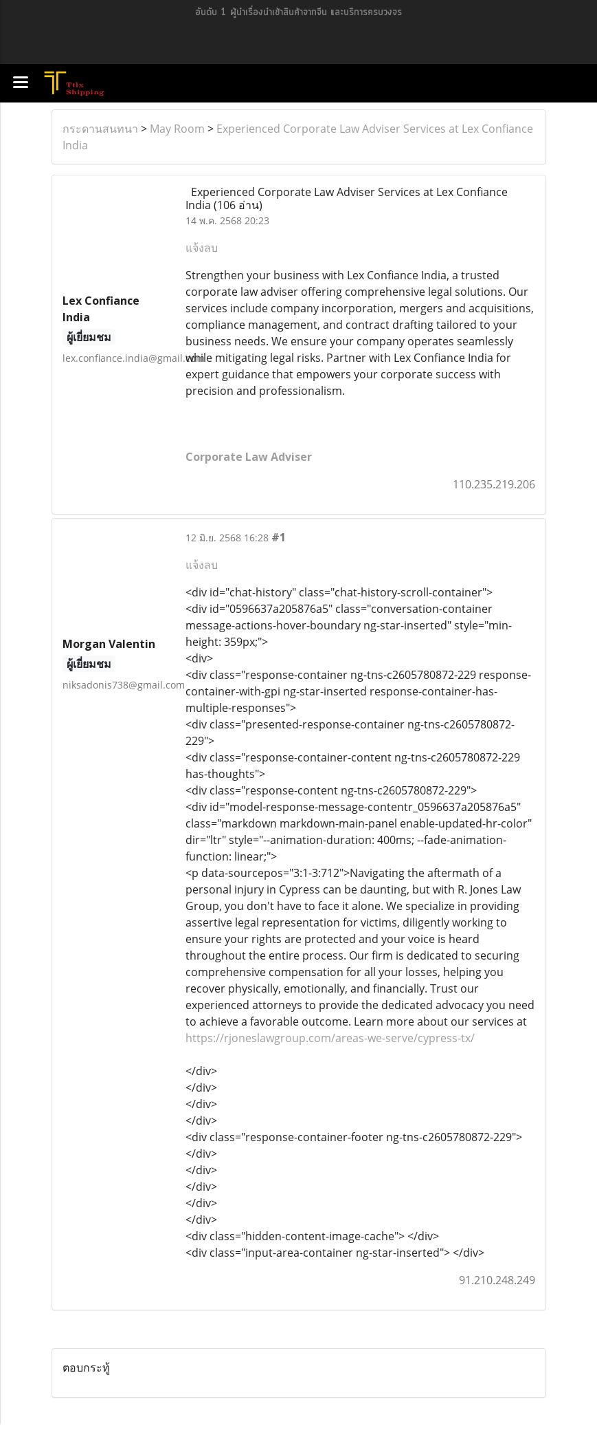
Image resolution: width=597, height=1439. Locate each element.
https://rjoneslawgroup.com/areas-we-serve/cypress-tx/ (330, 1038)
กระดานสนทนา (100, 128)
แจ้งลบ (201, 247)
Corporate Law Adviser (248, 456)
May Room (177, 128)
